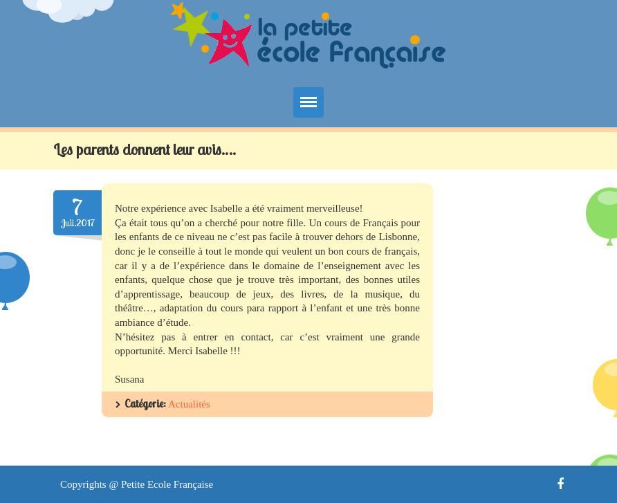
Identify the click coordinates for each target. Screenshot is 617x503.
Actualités (189, 404)
